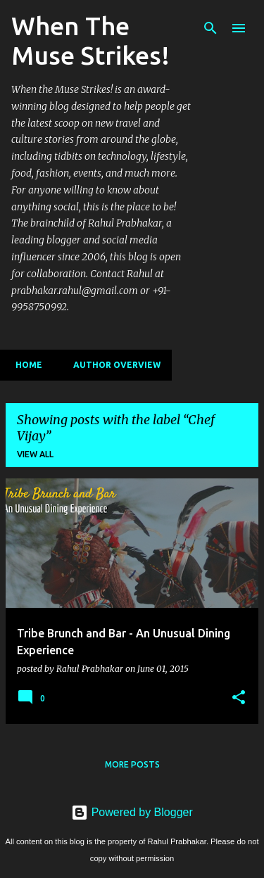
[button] (238, 698)
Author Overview (112, 364)
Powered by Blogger (132, 812)
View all (35, 454)
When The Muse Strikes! (90, 40)
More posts (132, 764)
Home (24, 364)
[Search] (210, 28)
